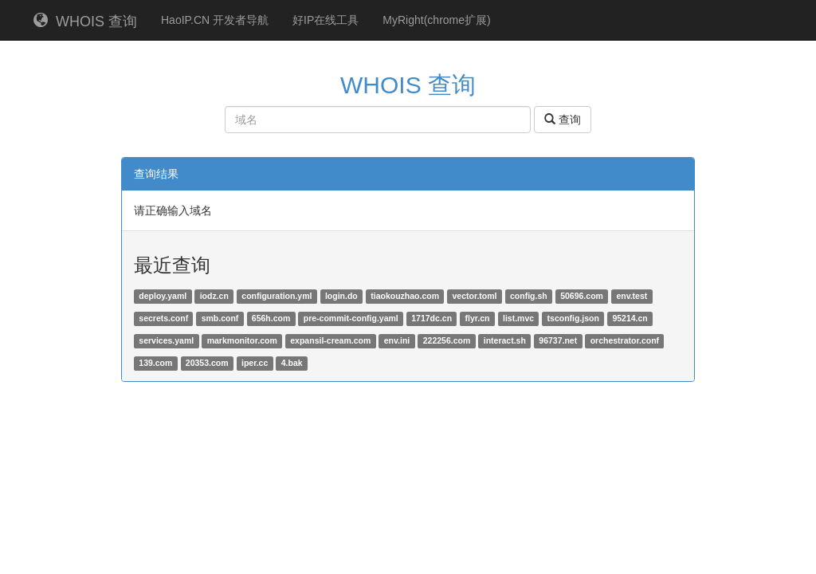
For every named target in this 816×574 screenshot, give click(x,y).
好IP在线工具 (325, 20)
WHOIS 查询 (85, 21)
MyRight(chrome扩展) (436, 20)
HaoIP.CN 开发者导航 (215, 20)
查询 (562, 119)
